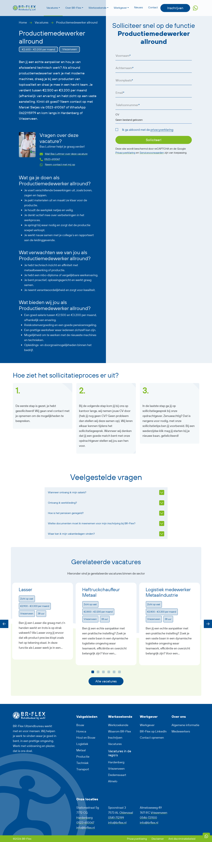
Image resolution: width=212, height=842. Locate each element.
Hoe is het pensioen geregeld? (66, 513)
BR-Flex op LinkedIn (153, 731)
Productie (82, 756)
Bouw (80, 725)
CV (117, 114)
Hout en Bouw (85, 737)
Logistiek (82, 744)
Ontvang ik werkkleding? (62, 502)
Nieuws (138, 7)
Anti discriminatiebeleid (181, 838)
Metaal (81, 750)
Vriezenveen (116, 768)
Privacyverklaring (125, 152)
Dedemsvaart (117, 775)
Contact (153, 7)
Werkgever (120, 7)
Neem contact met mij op (60, 164)
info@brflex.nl (85, 827)
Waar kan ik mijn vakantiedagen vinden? (71, 533)
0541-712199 (116, 817)
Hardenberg (116, 762)
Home (23, 22)
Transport (82, 769)
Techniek (82, 763)
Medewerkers (181, 731)
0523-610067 (52, 159)
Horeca (81, 731)
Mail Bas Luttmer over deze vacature (66, 153)
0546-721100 (148, 817)
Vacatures (52, 7)
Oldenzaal (126, 812)
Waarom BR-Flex (119, 731)
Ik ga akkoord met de (147, 130)
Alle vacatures (106, 681)
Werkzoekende (97, 7)
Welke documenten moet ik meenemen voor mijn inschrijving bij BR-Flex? (91, 523)
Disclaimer (158, 838)
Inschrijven (175, 8)
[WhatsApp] (206, 836)
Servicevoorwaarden (152, 152)
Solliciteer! (153, 140)
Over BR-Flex (73, 7)
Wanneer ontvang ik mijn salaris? (67, 492)
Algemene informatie (185, 725)
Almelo (112, 781)
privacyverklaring (162, 130)
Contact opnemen (152, 737)
